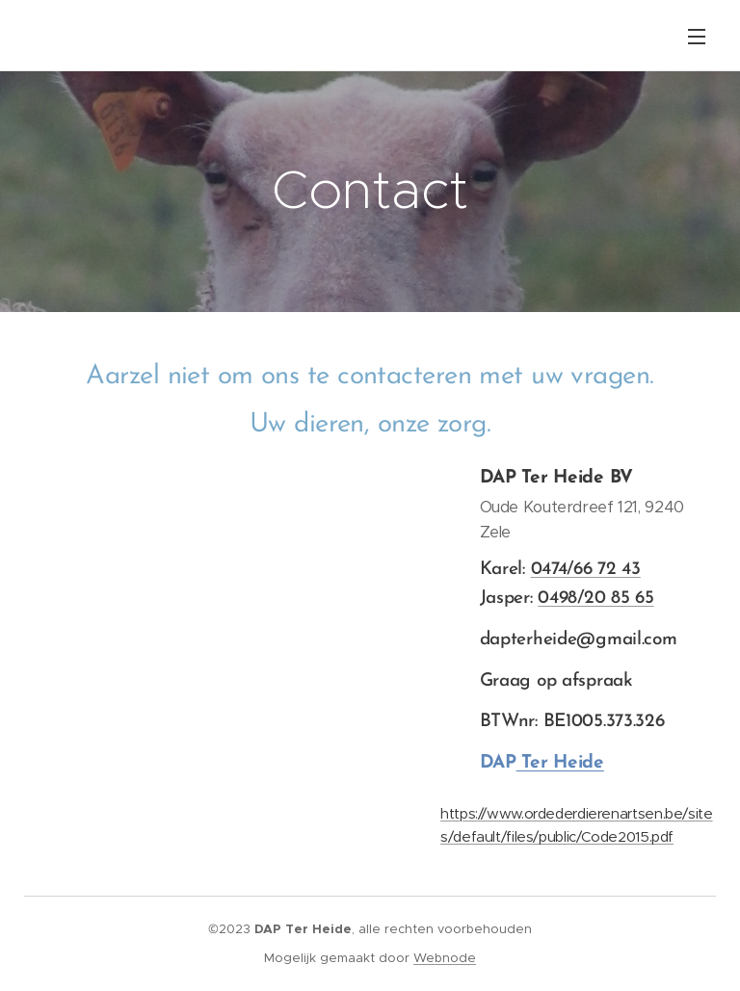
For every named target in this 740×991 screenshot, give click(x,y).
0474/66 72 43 (585, 569)
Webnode (444, 958)
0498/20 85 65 (595, 598)
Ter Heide (560, 762)
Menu (696, 37)
